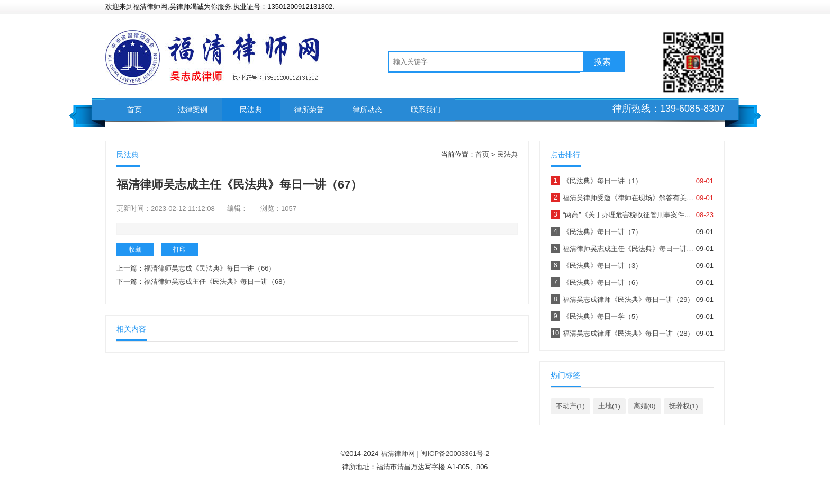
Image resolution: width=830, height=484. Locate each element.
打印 (179, 249)
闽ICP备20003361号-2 (454, 454)
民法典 (251, 109)
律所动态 (367, 109)
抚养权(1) (683, 406)
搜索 (602, 61)
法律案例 (193, 109)
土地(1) (609, 406)
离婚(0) (645, 406)
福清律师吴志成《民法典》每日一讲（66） (209, 268)
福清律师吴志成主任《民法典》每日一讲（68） (216, 281)
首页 (134, 109)
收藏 (135, 249)
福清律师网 (398, 454)
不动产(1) (570, 406)
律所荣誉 (309, 109)
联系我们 (425, 109)
